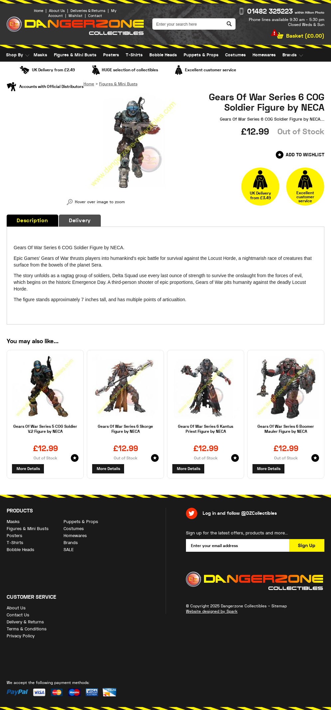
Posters (111, 55)
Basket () (305, 36)
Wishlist (76, 15)
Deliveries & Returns (88, 10)
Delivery (80, 220)
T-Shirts (134, 55)
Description (32, 220)
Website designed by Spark (212, 611)
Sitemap (279, 606)
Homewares (264, 55)
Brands (289, 55)
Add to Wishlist (305, 155)
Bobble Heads (163, 55)
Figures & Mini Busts (75, 55)
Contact (95, 15)
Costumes (235, 55)
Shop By (14, 55)
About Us (57, 10)
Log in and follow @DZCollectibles (240, 513)
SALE (11, 68)
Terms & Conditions (27, 629)
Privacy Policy (21, 636)
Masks (40, 55)
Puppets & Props (201, 55)
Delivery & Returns (25, 622)
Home (38, 10)
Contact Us (18, 615)
